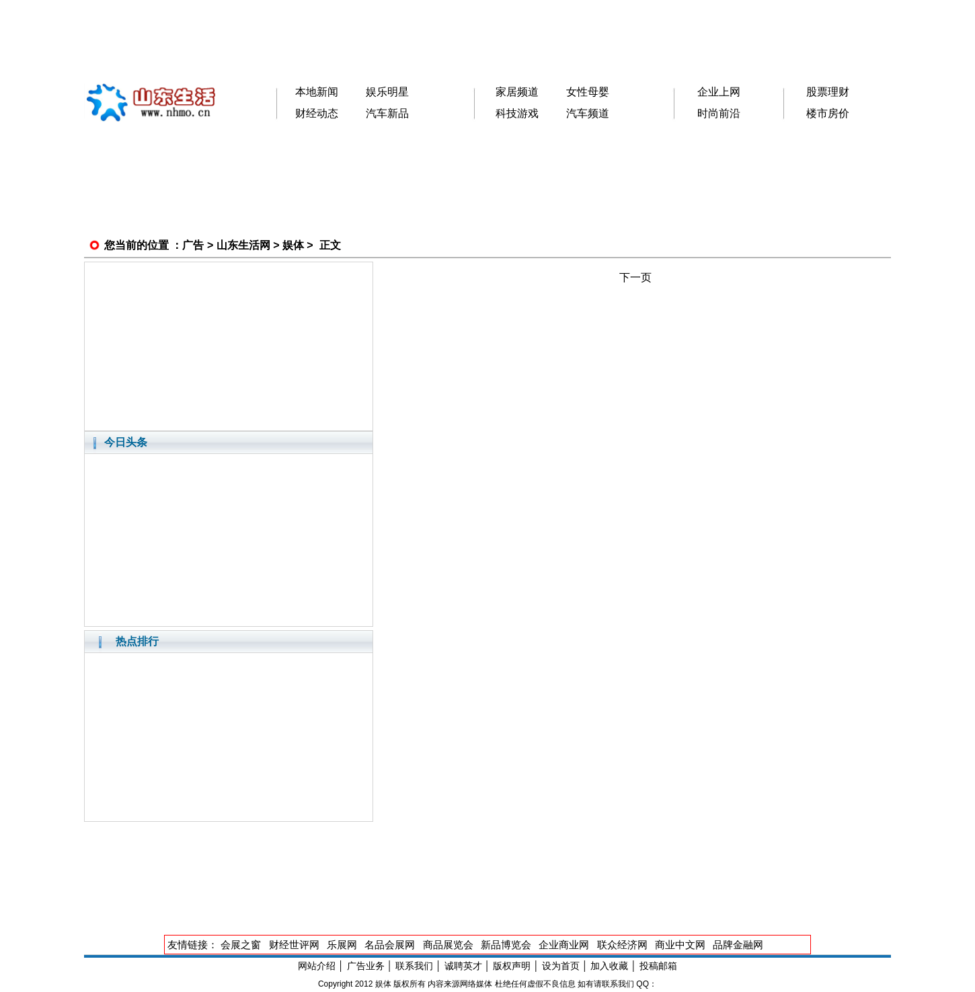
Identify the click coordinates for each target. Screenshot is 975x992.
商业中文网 (680, 944)
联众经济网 (622, 944)
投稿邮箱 (658, 965)
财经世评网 (294, 944)
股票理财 (827, 92)
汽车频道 (587, 113)
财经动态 (316, 113)
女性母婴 (587, 92)
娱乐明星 (387, 92)
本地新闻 (316, 92)
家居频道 (517, 92)
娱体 (293, 245)
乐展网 (342, 944)
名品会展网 (389, 944)
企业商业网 (564, 944)
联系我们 (414, 965)
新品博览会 (506, 944)
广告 (193, 245)
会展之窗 (241, 944)
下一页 (635, 277)
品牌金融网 (738, 944)
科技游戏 (517, 113)
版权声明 (512, 965)
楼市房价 (827, 113)
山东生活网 (243, 245)
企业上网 (718, 92)
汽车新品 (387, 113)
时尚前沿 (718, 113)
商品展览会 (448, 944)
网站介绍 (317, 965)
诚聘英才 (463, 965)
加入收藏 (609, 965)
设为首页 (561, 965)
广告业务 (366, 965)
